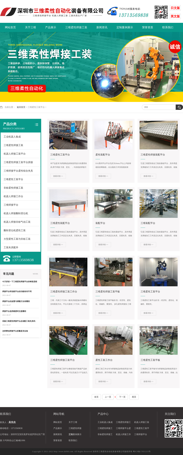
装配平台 (100, 223)
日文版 (175, 8)
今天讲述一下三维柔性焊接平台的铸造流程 (19, 282)
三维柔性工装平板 (150, 360)
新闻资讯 (101, 27)
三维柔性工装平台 (13, 179)
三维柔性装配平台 (60, 223)
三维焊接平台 (11, 205)
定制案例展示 (125, 27)
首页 (96, 397)
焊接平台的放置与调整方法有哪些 (16, 301)
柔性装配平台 (102, 154)
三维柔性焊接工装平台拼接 (18, 162)
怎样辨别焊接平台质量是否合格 (15, 331)
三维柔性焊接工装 (76, 27)
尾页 (134, 397)
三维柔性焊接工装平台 (62, 360)
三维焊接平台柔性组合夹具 (18, 170)
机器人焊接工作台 (13, 196)
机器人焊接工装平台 (15, 153)
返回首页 (21, 107)
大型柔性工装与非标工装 (17, 239)
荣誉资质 (147, 27)
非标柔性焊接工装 (13, 188)
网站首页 (10, 27)
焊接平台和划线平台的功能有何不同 (17, 291)
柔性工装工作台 (104, 360)
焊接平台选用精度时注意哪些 (14, 311)
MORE (35, 274)
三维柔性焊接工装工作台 (63, 291)
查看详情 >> (58, 176)
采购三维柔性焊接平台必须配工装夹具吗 (18, 321)
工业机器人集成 (12, 136)
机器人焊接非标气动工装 (17, 222)
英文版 (175, 16)
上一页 (108, 397)
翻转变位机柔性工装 (15, 230)
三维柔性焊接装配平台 (153, 154)
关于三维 (30, 27)
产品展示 (50, 27)
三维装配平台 (148, 223)
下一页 (122, 397)
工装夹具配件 (11, 247)
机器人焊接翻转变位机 (16, 213)
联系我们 (167, 27)
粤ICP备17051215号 (142, 451)
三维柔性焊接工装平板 (107, 291)
